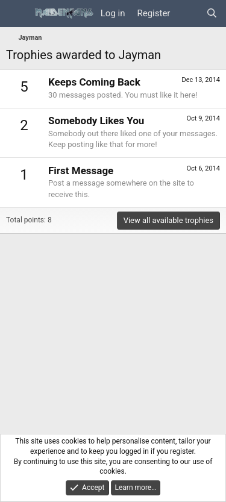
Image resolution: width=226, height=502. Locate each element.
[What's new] (187, 13)
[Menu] (16, 14)
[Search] (212, 13)
